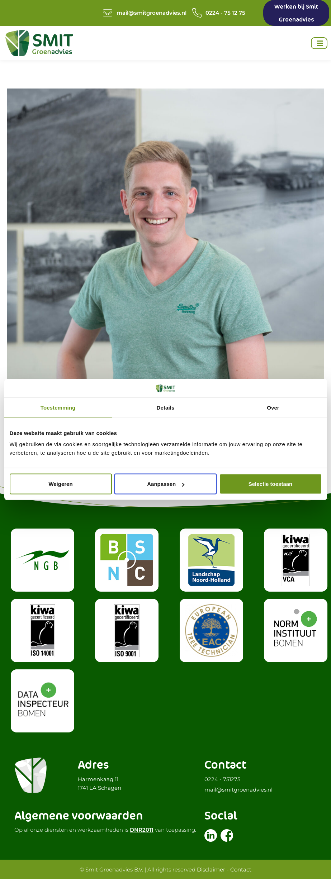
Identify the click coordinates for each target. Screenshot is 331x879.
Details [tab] (166, 407)
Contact (240, 869)
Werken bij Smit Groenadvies (296, 13)
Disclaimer (211, 869)
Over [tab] (273, 407)
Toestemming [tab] (58, 407)
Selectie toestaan (271, 484)
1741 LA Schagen (99, 787)
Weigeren (60, 484)
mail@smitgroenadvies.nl (151, 12)
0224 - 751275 (222, 778)
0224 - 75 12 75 (225, 12)
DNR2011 (141, 829)
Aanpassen (165, 484)
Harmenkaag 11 (98, 778)
